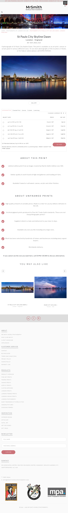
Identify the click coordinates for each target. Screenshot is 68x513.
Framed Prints (6, 379)
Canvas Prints (6, 382)
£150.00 (63, 126)
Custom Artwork (7, 388)
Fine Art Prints (6, 377)
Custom (29, 110)
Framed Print (16, 110)
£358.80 (63, 130)
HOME (3, 31)
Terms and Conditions (8, 356)
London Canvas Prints (9, 396)
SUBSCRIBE (8, 452)
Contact (4, 350)
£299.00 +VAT (50, 130)
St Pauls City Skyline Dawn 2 (17, 304)
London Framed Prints (9, 393)
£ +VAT (50, 122)
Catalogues (5, 343)
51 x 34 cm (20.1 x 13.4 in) (15, 126)
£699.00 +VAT (50, 138)
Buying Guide (5, 353)
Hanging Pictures (7, 404)
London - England (17, 306)
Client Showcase (7, 340)
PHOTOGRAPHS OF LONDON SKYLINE (17, 31)
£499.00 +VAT (50, 134)
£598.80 (63, 134)
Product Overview (7, 374)
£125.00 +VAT (50, 126)
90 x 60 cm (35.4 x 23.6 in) (15, 130)
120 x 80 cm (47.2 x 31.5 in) (16, 134)
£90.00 (63, 122)
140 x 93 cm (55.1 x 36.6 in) (16, 138)
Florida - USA (50, 306)
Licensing (36, 110)
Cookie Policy (6, 361)
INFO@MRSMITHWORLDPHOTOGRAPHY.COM (16, 480)
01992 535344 (6, 477)
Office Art (4, 420)
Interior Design (6, 417)
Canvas (24, 110)
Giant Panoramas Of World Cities (12, 402)
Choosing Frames (7, 407)
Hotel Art (4, 422)
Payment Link (5, 364)
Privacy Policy (6, 359)
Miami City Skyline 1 (50, 305)
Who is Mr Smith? (7, 337)
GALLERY (34, 103)
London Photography (8, 399)
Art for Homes (6, 425)
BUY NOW (59, 144)
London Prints (6, 391)
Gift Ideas (4, 428)
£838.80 (63, 138)
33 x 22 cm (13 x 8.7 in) (14, 122)
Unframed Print (6, 110)
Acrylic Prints (6, 385)
